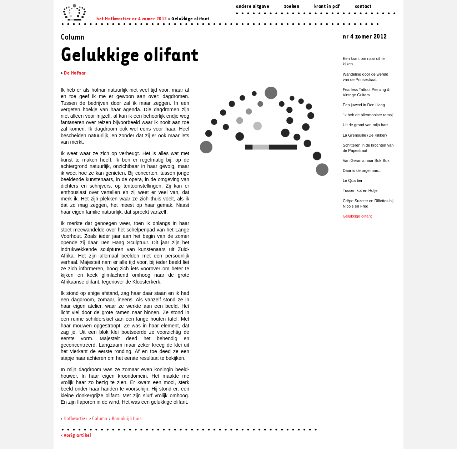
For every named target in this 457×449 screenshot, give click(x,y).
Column (99, 419)
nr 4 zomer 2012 (149, 19)
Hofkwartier (75, 419)
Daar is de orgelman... (362, 170)
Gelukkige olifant (357, 216)
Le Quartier (352, 180)
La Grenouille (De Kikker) (365, 135)
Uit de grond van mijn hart (365, 125)
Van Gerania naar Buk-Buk (366, 160)
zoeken (291, 6)
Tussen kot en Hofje (360, 190)
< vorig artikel (76, 435)
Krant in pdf (327, 6)
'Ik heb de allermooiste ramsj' (368, 115)
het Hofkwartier (113, 19)
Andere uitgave (252, 6)
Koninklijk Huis (127, 419)
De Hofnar (75, 73)
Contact (363, 6)
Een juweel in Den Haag (364, 105)
